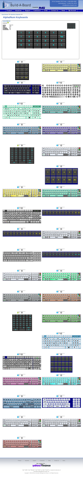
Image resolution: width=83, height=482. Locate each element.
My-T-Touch (46, 470)
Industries (18, 11)
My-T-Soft (25, 470)
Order (45, 11)
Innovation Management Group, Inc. (41, 471)
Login (73, 11)
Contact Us (54, 11)
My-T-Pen (38, 470)
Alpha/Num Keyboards (16, 14)
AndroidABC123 (6, 21)
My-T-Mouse (31, 470)
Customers (37, 11)
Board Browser (5, 14)
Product (9, 11)
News (63, 11)
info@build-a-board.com (69, 5)
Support (27, 11)
